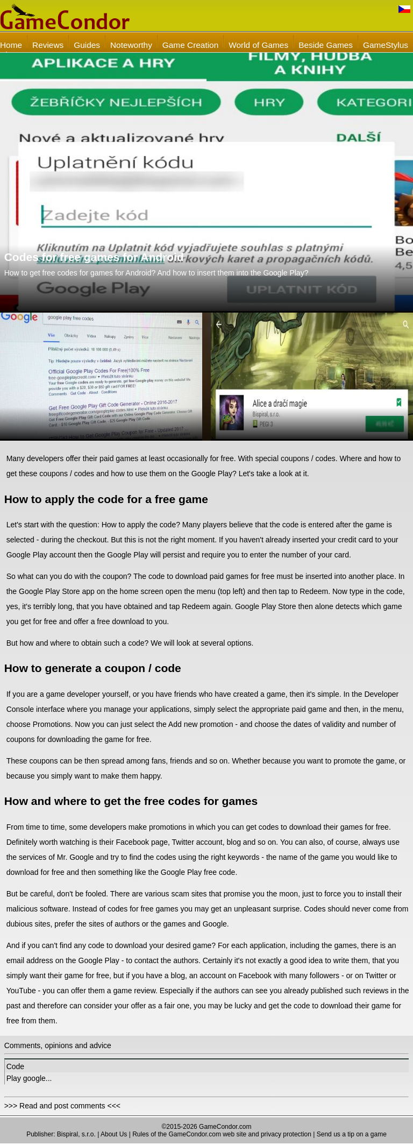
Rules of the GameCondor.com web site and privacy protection (221, 1134)
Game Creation (190, 45)
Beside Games (325, 45)
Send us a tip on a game (352, 1134)
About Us (114, 1134)
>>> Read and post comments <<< (62, 1105)
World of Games (258, 45)
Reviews (47, 45)
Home (11, 45)
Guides (87, 45)
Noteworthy (131, 45)
